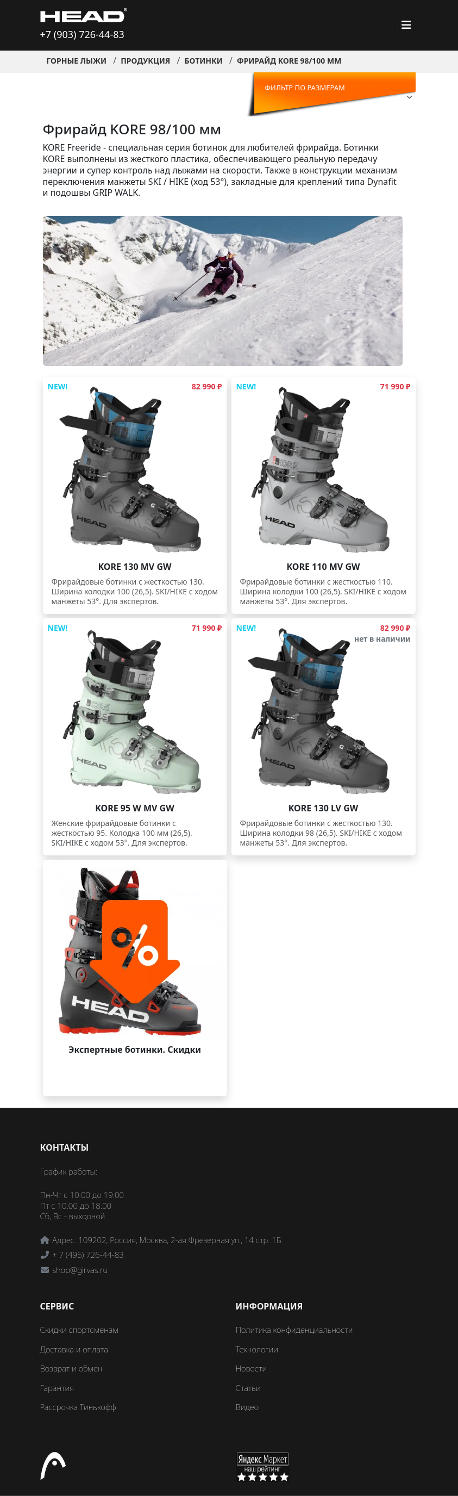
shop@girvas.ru (80, 1269)
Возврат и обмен (71, 1368)
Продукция (145, 60)
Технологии (257, 1349)
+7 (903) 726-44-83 (82, 34)
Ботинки (203, 60)
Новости (251, 1368)
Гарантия (57, 1387)
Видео (247, 1406)
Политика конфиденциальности (294, 1329)
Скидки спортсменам (79, 1329)
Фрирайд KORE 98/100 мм (289, 60)
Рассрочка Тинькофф (78, 1406)
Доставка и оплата (74, 1349)
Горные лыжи (77, 60)
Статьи (248, 1387)
